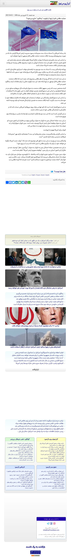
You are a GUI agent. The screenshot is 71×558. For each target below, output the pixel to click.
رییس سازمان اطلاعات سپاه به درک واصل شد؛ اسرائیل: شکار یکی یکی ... (40, 431)
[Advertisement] (35, 198)
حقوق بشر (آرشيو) (51, 467)
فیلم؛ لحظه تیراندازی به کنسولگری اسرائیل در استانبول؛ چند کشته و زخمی (39, 352)
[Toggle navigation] (3, 3)
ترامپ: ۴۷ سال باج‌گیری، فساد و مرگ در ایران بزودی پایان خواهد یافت (35, 326)
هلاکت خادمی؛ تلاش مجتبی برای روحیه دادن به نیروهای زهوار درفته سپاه (39, 423)
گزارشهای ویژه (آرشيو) (51, 439)
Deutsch (43, 175)
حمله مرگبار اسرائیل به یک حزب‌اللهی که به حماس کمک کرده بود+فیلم (32, 240)
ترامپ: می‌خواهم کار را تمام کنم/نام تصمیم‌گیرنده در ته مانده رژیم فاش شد (39, 426)
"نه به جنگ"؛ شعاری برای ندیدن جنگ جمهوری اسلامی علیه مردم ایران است (38, 358)
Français (38, 175)
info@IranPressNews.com (51, 530)
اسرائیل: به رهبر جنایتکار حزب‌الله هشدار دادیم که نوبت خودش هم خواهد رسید (35, 288)
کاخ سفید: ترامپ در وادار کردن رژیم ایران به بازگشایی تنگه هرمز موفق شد (39, 299)
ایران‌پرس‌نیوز (60, 3)
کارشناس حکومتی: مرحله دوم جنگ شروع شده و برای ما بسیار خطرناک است (38, 304)
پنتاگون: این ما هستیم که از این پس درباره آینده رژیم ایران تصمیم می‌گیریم (39, 294)
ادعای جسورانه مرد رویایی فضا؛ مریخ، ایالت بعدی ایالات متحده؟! (32, 242)
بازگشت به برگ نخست (35, 547)
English (33, 175)
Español (47, 175)
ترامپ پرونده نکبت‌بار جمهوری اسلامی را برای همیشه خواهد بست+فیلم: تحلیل (37, 355)
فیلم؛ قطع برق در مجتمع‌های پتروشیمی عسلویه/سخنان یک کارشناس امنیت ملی (37, 429)
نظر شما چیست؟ (60, 171)
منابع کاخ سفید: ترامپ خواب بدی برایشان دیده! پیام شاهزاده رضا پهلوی (39, 302)
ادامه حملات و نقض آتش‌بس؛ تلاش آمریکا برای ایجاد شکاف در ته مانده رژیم (38, 296)
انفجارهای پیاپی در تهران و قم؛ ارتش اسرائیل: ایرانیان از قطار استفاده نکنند (35, 347)
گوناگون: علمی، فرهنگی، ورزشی (19, 439)
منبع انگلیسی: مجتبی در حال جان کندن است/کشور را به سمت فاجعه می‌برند (38, 361)
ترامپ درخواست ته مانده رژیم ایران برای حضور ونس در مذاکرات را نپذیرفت (35, 267)
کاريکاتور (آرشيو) (20, 467)
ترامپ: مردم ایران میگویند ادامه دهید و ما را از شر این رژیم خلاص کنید (40, 421)
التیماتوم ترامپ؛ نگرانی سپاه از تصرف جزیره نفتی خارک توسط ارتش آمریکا (39, 363)
